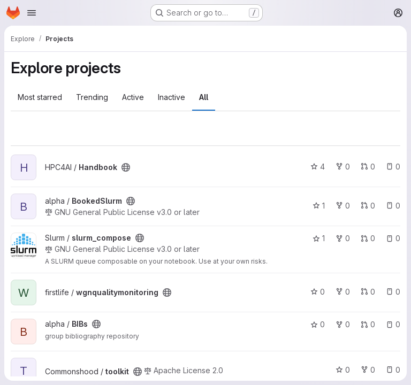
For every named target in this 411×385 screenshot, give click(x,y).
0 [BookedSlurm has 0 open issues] (393, 205)
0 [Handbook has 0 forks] (343, 166)
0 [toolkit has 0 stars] (343, 369)
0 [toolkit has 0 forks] (368, 369)
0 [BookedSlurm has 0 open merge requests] (368, 205)
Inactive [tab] (171, 97)
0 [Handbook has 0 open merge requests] (368, 166)
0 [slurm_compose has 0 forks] (343, 238)
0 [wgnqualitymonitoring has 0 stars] (317, 291)
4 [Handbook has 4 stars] (317, 166)
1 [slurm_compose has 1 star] (319, 238)
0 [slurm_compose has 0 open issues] (393, 238)
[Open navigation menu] (31, 12)
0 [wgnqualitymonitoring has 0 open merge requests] (368, 291)
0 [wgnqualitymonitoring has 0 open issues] (393, 291)
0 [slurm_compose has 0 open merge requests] (368, 238)
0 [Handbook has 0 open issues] (393, 166)
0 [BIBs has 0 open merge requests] (368, 324)
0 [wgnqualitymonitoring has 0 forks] (343, 291)
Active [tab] (133, 97)
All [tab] (203, 97)
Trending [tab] (92, 97)
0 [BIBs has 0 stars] (317, 324)
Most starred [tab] (40, 97)
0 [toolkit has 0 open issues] (393, 369)
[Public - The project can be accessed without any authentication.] (125, 167)
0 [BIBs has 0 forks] (343, 324)
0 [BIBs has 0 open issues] (393, 324)
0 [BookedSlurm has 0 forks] (343, 205)
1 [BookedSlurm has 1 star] (319, 205)
